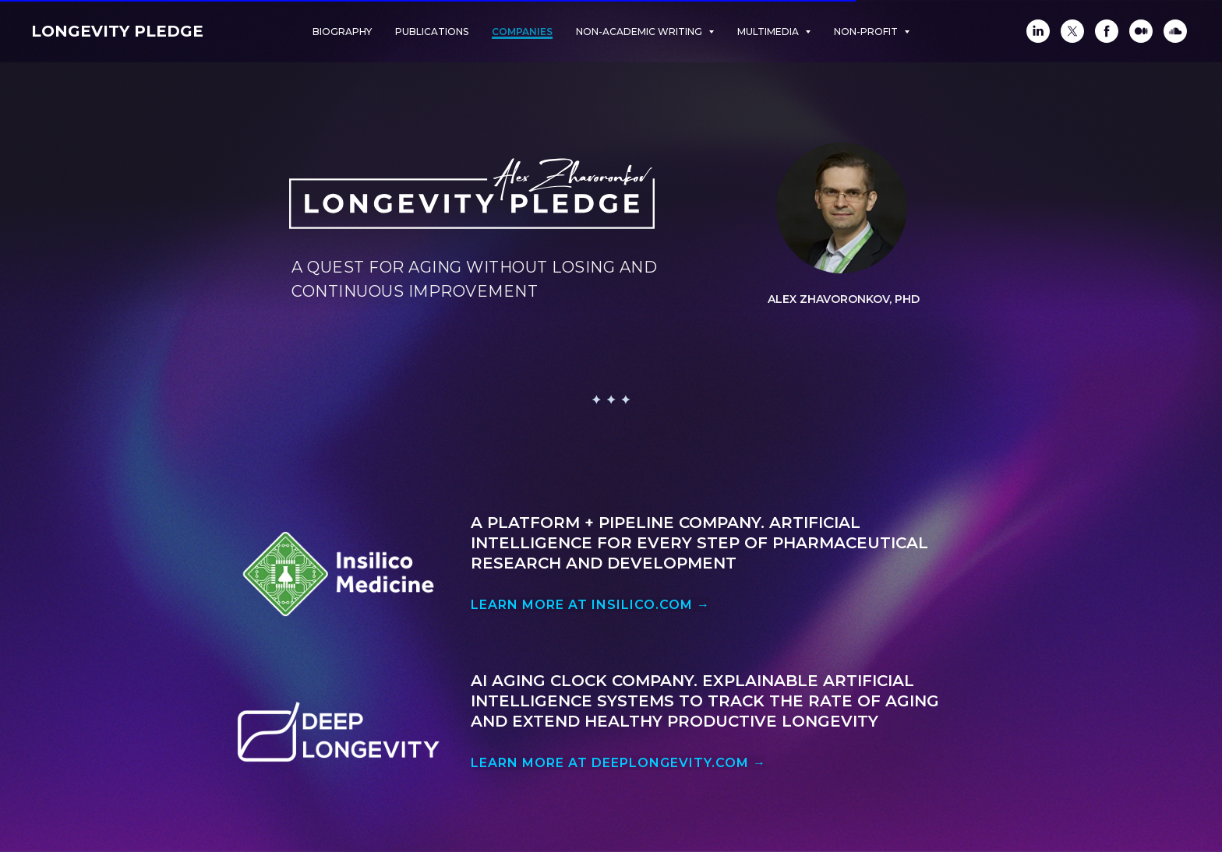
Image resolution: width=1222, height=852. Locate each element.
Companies (522, 31)
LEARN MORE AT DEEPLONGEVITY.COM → (618, 762)
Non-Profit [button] (867, 31)
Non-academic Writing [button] (640, 31)
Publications (431, 31)
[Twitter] (1072, 31)
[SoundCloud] (1175, 31)
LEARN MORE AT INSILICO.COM (590, 604)
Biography (342, 31)
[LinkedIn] (1038, 31)
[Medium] (1141, 31)
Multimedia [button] (769, 31)
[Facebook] (1106, 31)
